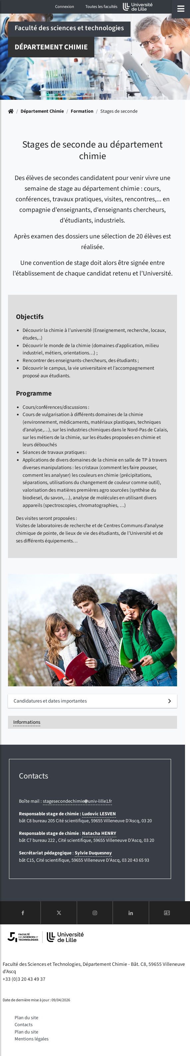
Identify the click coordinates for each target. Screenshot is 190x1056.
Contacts (24, 1024)
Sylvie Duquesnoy (93, 852)
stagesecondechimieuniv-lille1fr (77, 801)
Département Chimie (42, 111)
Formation (82, 111)
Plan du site (26, 1017)
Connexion (64, 7)
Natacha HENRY (99, 833)
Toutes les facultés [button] (101, 7)
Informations (26, 722)
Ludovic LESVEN (99, 813)
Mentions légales (31, 1038)
